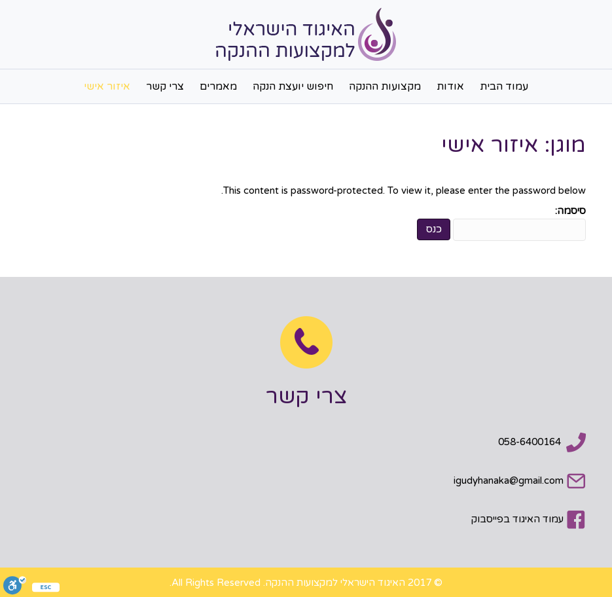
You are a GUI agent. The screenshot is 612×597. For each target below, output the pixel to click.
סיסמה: (519, 223)
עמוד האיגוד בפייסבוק (517, 519)
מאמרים (218, 86)
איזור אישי (107, 86)
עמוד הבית (504, 86)
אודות (450, 86)
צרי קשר (165, 86)
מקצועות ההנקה (385, 86)
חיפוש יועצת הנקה (293, 86)
